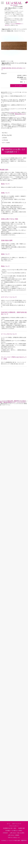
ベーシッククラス (21, 402)
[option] (14, 46)
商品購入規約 (21, 828)
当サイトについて (16, 823)
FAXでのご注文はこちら (14, 837)
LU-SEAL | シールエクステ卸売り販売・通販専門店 (14, 840)
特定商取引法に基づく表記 (9, 828)
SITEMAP (5, 833)
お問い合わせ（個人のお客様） (17, 833)
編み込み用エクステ (20, 114)
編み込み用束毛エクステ (10, 402)
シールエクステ (13, 112)
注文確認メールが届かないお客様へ (14, 830)
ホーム (8, 823)
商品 (1, 402)
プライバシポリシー (14, 826)
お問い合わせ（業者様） (14, 835)
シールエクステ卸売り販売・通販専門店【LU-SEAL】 (13, 401)
